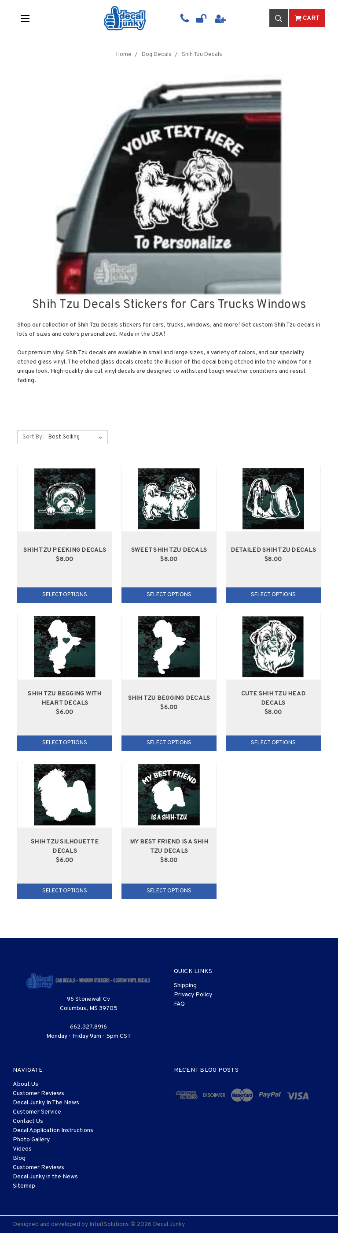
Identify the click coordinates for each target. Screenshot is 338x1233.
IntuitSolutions (109, 1224)
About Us (25, 1084)
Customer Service (37, 1112)
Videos (22, 1149)
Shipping (185, 985)
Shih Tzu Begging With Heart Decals (64, 698)
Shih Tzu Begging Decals (169, 698)
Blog (19, 1158)
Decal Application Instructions (53, 1130)
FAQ (179, 1004)
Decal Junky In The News (46, 1103)
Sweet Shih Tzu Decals (169, 550)
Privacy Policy (193, 995)
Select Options (64, 594)
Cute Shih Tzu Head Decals (273, 698)
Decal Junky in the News (45, 1177)
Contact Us (28, 1121)
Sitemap (24, 1186)
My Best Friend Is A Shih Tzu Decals (169, 846)
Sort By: (33, 437)
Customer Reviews (38, 1093)
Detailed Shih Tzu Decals (273, 550)
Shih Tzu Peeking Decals (64, 550)
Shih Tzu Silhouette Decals (65, 846)
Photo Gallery (31, 1140)
